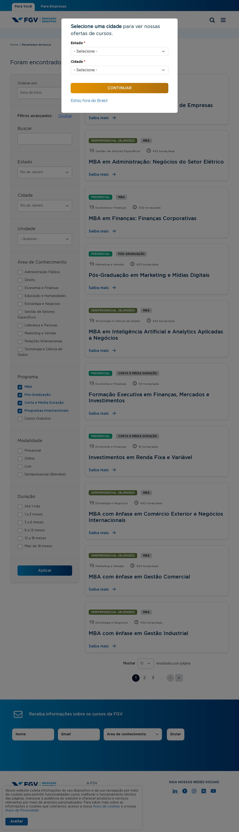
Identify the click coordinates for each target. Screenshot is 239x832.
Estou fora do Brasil (89, 101)
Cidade (78, 62)
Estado (78, 43)
